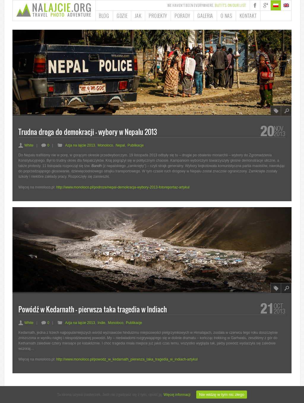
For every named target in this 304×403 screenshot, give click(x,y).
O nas (226, 15)
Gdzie (122, 15)
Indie (101, 323)
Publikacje (135, 145)
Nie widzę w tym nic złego (221, 394)
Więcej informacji (177, 395)
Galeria (205, 15)
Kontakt (248, 15)
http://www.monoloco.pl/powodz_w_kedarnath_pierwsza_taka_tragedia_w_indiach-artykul (126, 359)
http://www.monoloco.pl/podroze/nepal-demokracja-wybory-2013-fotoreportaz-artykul (122, 187)
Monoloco (105, 145)
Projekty (158, 15)
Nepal (120, 145)
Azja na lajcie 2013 (80, 145)
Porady (182, 15)
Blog (104, 15)
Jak (138, 15)
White (26, 145)
